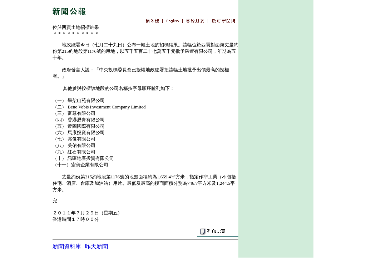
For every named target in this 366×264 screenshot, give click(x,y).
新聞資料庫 (67, 246)
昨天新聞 (96, 246)
